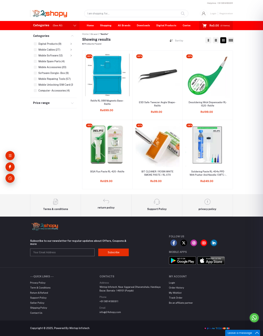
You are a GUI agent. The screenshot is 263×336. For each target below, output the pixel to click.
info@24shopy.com (110, 312)
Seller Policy (37, 302)
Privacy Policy (37, 282)
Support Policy (38, 297)
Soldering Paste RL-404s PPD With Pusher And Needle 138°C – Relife (208, 173)
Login (213, 13)
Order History (176, 287)
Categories (41, 36)
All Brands (124, 25)
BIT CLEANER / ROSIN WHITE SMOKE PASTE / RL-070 (158, 173)
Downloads (143, 25)
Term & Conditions (40, 287)
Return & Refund (39, 292)
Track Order (175, 297)
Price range (41, 103)
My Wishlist (175, 292)
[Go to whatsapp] (254, 317)
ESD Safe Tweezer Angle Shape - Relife (157, 104)
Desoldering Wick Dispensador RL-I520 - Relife (208, 104)
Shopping (105, 25)
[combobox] (189, 41)
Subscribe (113, 252)
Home (90, 25)
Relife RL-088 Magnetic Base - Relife (107, 102)
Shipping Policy (38, 307)
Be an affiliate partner (181, 302)
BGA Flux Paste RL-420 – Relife (107, 171)
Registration (226, 13)
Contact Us (189, 25)
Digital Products (166, 25)
